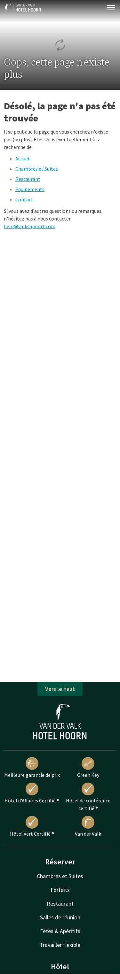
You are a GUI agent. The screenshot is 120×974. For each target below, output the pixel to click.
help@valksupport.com (29, 226)
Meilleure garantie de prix (32, 767)
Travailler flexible (60, 944)
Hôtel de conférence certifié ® (88, 797)
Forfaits (60, 889)
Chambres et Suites (36, 169)
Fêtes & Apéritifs (60, 931)
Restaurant (27, 179)
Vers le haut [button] (60, 688)
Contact (24, 199)
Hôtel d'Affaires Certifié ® (31, 793)
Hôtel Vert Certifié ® (32, 826)
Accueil (23, 158)
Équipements (29, 189)
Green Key (88, 767)
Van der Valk (88, 826)
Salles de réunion (60, 917)
